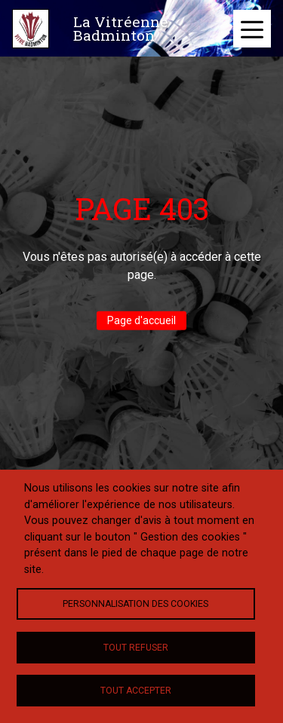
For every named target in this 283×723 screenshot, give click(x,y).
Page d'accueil (141, 320)
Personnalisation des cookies (135, 604)
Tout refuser (135, 647)
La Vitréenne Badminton (120, 28)
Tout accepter (135, 690)
